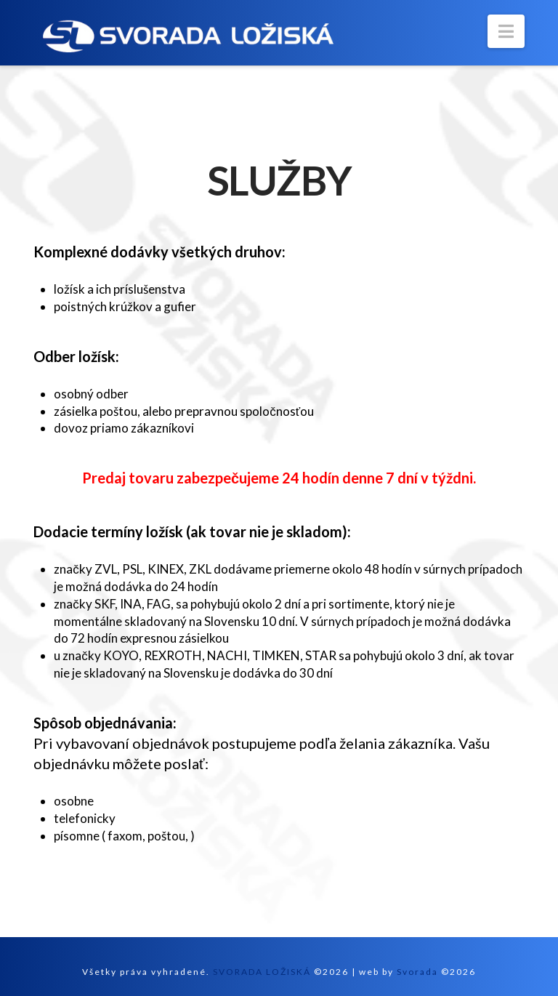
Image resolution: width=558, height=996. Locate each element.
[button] (506, 31)
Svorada (417, 971)
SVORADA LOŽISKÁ (262, 971)
